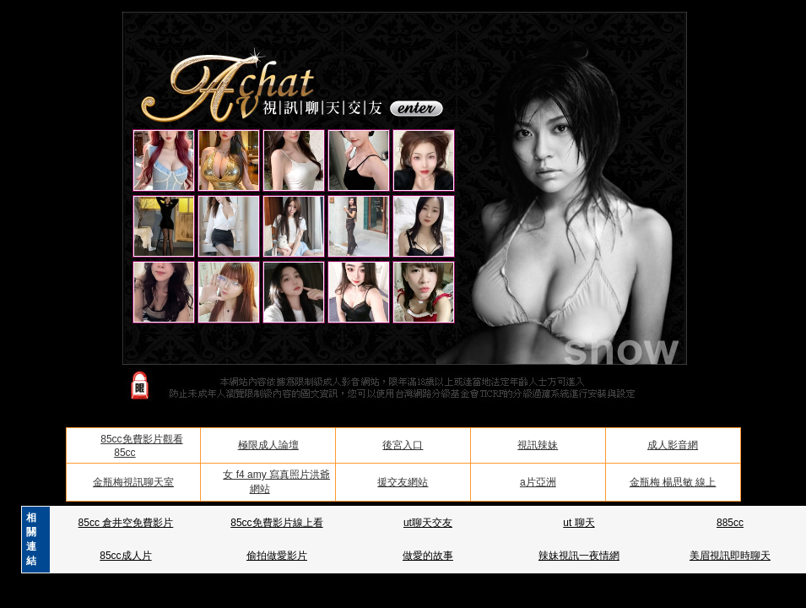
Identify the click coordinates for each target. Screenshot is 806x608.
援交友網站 (402, 482)
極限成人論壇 (268, 445)
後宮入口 (402, 445)
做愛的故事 (428, 556)
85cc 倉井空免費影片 (126, 523)
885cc (730, 523)
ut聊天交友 (427, 523)
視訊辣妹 (537, 445)
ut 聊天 (578, 523)
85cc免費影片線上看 (276, 523)
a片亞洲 (538, 482)
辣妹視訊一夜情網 (578, 556)
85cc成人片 (125, 556)
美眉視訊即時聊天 (730, 556)
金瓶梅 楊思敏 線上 (673, 482)
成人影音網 (672, 445)
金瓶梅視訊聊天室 (133, 482)
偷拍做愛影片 (276, 556)
